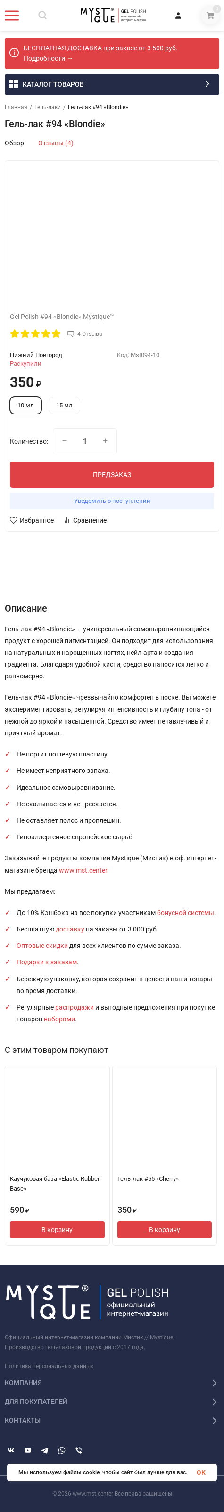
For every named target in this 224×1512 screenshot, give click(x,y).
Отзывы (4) (56, 143)
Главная (16, 107)
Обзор (14, 143)
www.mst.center (83, 870)
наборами (59, 1019)
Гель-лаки (47, 107)
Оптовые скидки (42, 945)
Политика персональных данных (49, 1366)
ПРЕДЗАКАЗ (112, 474)
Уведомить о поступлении (112, 500)
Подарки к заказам (47, 962)
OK (201, 1472)
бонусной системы (185, 912)
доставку (70, 929)
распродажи (74, 1007)
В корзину (57, 1229)
